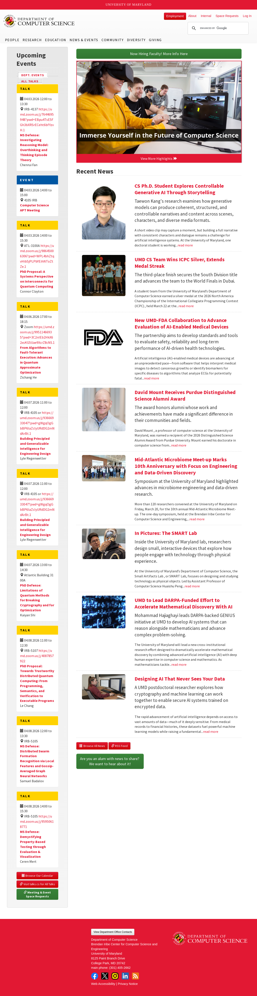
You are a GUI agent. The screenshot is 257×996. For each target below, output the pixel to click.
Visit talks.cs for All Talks (37, 884)
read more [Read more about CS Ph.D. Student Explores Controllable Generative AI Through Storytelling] (185, 245)
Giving (155, 40)
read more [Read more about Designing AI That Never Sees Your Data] (210, 731)
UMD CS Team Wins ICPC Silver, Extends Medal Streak (180, 262)
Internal (206, 16)
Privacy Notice (128, 984)
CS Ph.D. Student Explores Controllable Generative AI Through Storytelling (179, 189)
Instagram (115, 975)
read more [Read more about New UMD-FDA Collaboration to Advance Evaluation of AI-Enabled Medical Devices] (151, 378)
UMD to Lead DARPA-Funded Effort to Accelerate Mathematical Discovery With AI (183, 603)
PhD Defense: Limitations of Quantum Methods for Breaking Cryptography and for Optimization (37, 597)
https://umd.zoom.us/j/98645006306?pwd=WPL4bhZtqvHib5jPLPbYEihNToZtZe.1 (37, 256)
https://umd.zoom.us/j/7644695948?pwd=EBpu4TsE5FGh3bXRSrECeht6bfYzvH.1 (37, 119)
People (12, 40)
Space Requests (227, 16)
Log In (247, 16)
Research (32, 40)
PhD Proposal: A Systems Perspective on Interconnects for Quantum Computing (36, 279)
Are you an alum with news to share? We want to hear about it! (110, 761)
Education (55, 40)
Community (112, 40)
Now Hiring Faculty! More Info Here (159, 53)
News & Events (84, 40)
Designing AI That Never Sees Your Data (180, 678)
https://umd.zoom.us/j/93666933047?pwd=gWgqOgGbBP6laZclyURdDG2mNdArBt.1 (37, 423)
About (192, 16)
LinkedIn (125, 975)
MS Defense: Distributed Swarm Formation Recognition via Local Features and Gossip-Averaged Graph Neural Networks (37, 761)
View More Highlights (159, 158)
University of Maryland (129, 4)
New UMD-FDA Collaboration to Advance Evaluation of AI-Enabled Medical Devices (182, 323)
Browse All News (92, 746)
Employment (175, 16)
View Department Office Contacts (112, 932)
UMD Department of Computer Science (39, 21)
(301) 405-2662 (119, 967)
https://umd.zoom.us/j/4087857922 (37, 655)
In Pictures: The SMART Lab (166, 533)
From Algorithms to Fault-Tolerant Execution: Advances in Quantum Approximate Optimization (36, 359)
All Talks (29, 81)
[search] (217, 28)
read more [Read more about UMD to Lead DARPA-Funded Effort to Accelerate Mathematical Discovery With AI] (179, 664)
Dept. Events (34, 74)
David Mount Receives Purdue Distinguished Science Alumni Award (185, 395)
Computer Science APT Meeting (34, 207)
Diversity (136, 40)
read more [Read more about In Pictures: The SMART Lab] (192, 586)
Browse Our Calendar (37, 876)
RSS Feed (119, 746)
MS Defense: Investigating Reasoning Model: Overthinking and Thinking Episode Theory (34, 147)
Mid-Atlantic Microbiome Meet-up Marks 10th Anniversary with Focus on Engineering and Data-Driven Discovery (186, 466)
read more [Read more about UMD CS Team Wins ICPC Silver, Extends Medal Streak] (186, 306)
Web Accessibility (103, 984)
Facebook (94, 975)
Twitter (104, 975)
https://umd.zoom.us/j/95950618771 (37, 821)
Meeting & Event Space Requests (38, 894)
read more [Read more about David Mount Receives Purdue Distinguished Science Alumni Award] (178, 445)
